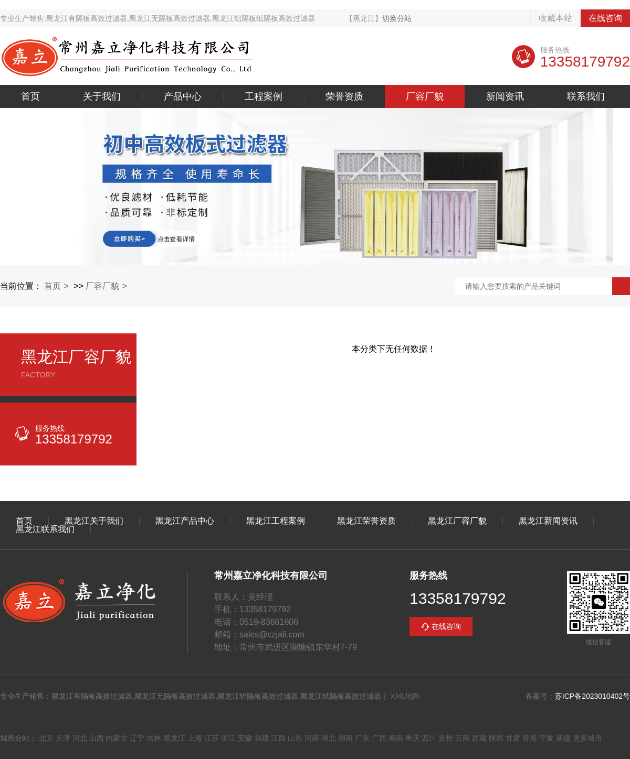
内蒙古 (117, 738)
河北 (79, 738)
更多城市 (587, 738)
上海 (194, 738)
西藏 (479, 738)
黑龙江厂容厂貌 (457, 521)
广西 (379, 738)
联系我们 (586, 96)
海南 (395, 738)
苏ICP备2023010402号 (592, 696)
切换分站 (397, 18)
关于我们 (102, 96)
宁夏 (546, 738)
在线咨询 (605, 18)
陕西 (496, 738)
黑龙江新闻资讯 (548, 521)
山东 (295, 738)
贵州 (445, 738)
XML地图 (406, 696)
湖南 (345, 738)
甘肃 (513, 738)
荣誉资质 (344, 96)
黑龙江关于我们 (94, 521)
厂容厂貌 (425, 96)
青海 (529, 738)
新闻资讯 (505, 96)
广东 (362, 738)
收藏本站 (555, 18)
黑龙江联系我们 (45, 529)
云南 (462, 738)
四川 (429, 738)
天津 (63, 738)
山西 (96, 738)
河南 (311, 738)
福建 (262, 738)
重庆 (412, 738)
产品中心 (183, 96)
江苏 (211, 738)
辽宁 (137, 738)
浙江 (228, 738)
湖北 (328, 738)
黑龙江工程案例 (275, 521)
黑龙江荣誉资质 (366, 521)
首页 (30, 96)
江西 (278, 738)
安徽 (245, 738)
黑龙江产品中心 (184, 521)
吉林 (153, 738)
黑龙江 (174, 738)
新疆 (563, 738)
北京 (46, 738)
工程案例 (263, 96)
